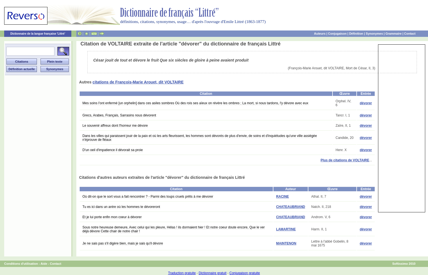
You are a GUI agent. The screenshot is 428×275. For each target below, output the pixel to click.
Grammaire (394, 33)
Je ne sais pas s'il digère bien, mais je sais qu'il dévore (122, 243)
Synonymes (374, 33)
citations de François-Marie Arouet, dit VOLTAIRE (137, 82)
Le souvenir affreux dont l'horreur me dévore (115, 126)
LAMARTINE (286, 229)
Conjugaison (337, 33)
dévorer (366, 103)
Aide (44, 263)
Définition (356, 33)
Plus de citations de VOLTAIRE (345, 160)
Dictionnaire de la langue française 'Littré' (37, 33)
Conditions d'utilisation (21, 263)
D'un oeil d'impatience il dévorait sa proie (112, 150)
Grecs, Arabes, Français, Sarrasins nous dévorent (119, 115)
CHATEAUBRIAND (290, 207)
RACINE (282, 196)
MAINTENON (286, 243)
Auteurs (320, 33)
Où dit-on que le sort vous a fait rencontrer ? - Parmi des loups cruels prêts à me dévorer (147, 196)
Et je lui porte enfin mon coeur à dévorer (112, 217)
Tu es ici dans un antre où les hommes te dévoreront (121, 207)
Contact (410, 33)
